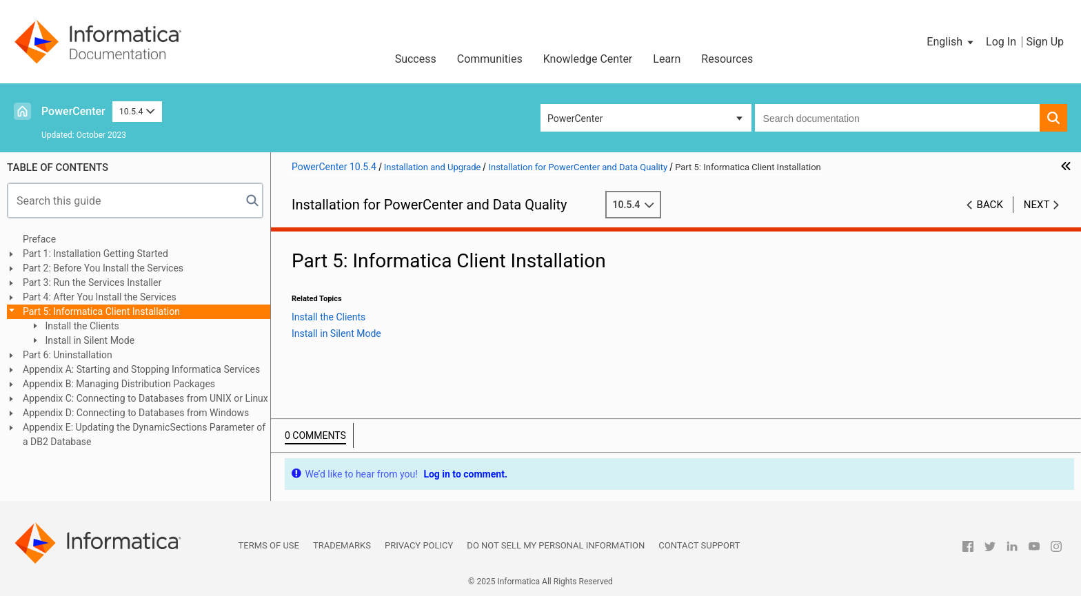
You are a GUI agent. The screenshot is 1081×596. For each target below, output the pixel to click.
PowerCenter (73, 111)
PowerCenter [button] (575, 118)
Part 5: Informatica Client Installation (101, 311)
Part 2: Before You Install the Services (103, 268)
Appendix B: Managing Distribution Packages (119, 383)
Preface (39, 239)
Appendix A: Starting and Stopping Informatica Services (141, 369)
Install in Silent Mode (88, 340)
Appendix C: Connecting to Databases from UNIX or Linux (145, 398)
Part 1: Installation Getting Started (95, 253)
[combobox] (897, 118)
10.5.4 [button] (137, 111)
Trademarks (342, 545)
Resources (727, 58)
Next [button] (1037, 204)
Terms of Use (269, 545)
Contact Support (699, 545)
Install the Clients (81, 325)
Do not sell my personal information (556, 545)
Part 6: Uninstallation (67, 354)
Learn (666, 58)
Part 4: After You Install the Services (99, 296)
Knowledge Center (588, 58)
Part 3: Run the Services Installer (92, 282)
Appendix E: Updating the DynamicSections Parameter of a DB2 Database (144, 434)
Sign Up (1045, 41)
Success (415, 58)
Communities (490, 58)
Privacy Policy (419, 545)
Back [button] (990, 204)
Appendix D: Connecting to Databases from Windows (136, 412)
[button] (951, 42)
